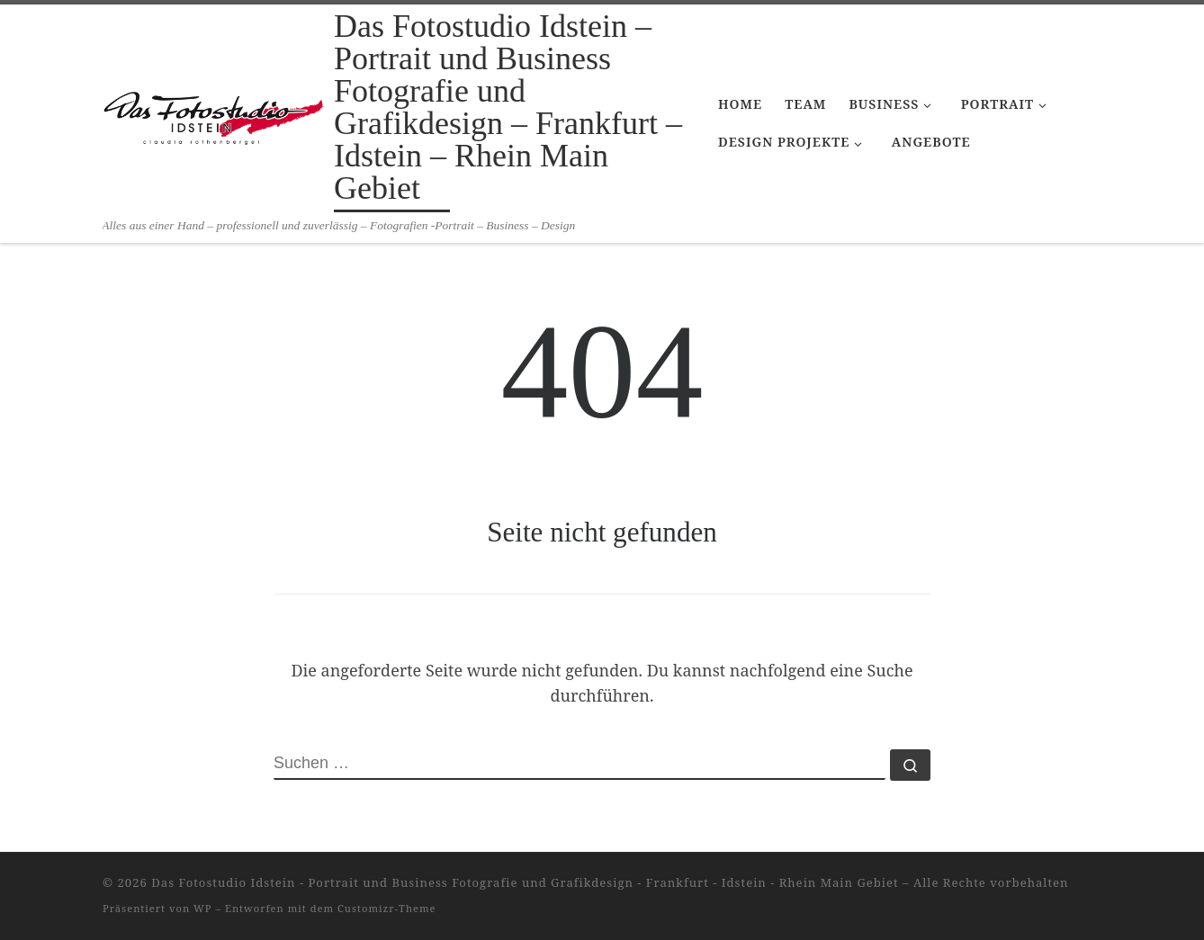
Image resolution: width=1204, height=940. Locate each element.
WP (202, 908)
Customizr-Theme (386, 908)
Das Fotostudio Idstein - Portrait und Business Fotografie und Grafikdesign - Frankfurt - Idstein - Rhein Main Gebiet (524, 882)
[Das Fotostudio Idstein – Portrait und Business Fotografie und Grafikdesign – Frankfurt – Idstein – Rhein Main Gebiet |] (215, 111)
